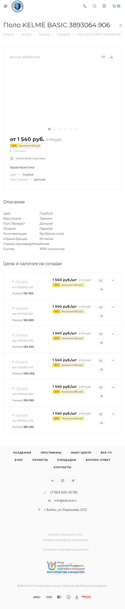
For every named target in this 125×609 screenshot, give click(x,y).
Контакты (62, 467)
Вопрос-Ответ (98, 459)
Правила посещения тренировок (66, 540)
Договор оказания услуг (65, 535)
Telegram (73, 480)
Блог (19, 459)
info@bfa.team (65, 500)
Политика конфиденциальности (66, 550)
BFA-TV (106, 452)
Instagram (62, 480)
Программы (51, 452)
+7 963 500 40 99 (63, 492)
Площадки (66, 459)
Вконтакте (52, 480)
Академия (22, 452)
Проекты (40, 459)
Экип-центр (81, 452)
